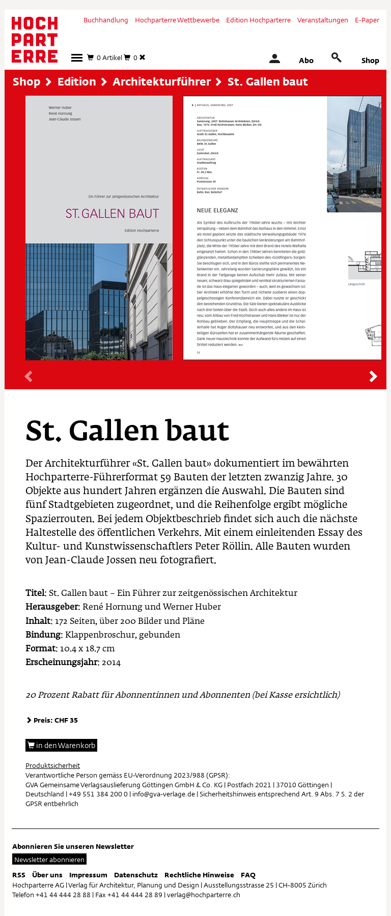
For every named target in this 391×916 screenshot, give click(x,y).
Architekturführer (162, 81)
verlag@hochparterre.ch (203, 894)
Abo (306, 60)
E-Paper (367, 19)
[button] (76, 57)
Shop (370, 60)
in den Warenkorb (61, 745)
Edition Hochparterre (258, 19)
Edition (77, 81)
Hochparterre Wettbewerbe (177, 19)
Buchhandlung (105, 19)
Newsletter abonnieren (49, 859)
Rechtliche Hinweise (199, 874)
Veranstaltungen (322, 19)
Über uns (47, 874)
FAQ (248, 874)
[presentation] (29, 377)
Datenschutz (136, 874)
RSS (18, 874)
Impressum (88, 874)
